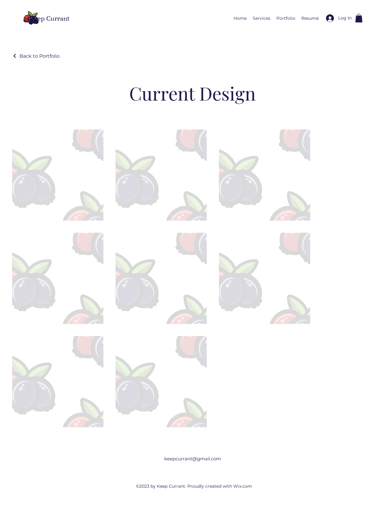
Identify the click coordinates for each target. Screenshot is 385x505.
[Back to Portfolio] (36, 56)
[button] (358, 18)
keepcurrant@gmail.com (192, 459)
